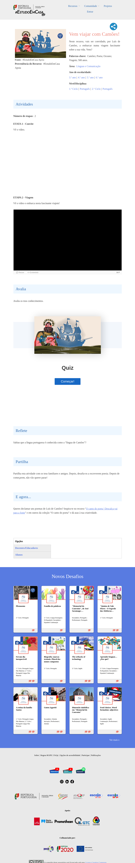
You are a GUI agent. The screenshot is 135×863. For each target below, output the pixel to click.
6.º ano (99, 77)
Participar (86, 755)
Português (85, 89)
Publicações (96, 755)
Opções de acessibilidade (70, 755)
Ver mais (113, 739)
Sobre (36, 755)
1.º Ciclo (73, 89)
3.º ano (72, 77)
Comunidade (90, 6)
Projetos (108, 6)
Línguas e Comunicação (88, 66)
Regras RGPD (46, 755)
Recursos (72, 6)
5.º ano (90, 77)
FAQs (56, 755)
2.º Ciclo (96, 89)
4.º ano (81, 77)
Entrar (90, 11)
